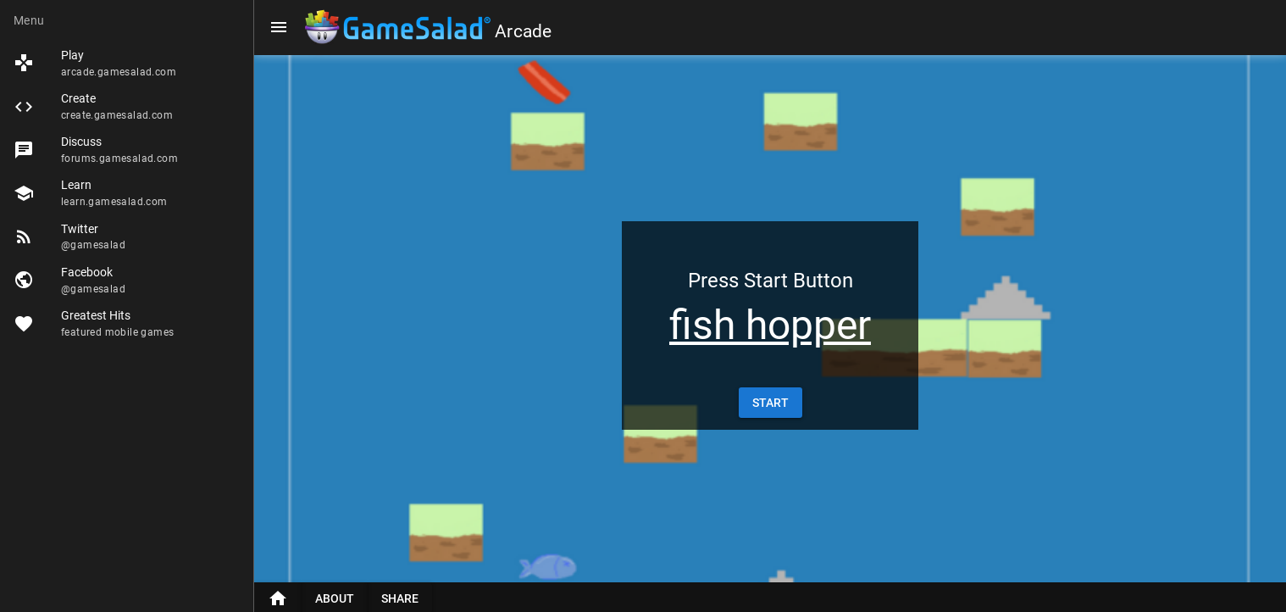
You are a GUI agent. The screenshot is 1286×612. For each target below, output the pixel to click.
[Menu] (278, 27)
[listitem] (126, 63)
